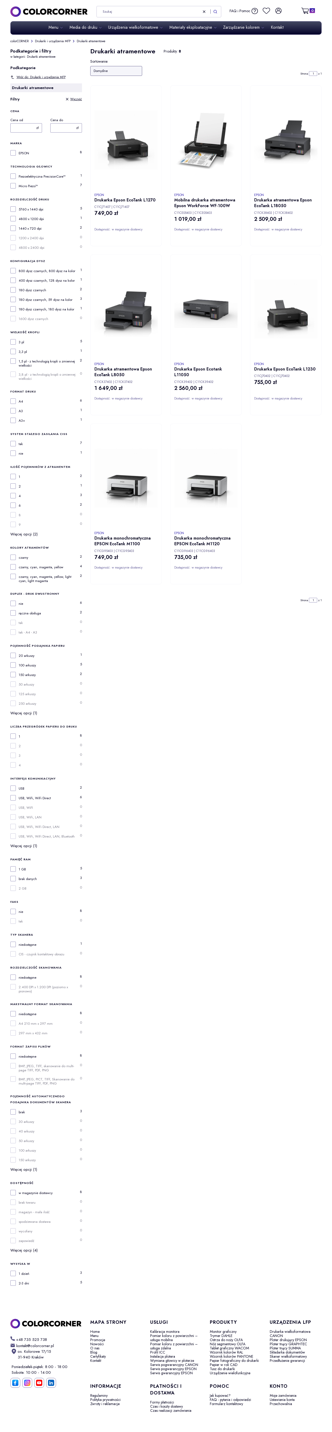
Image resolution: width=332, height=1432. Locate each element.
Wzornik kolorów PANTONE (231, 1356)
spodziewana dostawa (35, 1222)
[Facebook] (15, 1383)
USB (21, 789)
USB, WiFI (26, 808)
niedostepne (27, 1057)
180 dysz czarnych (32, 290)
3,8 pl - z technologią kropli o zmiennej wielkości (47, 377)
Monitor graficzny (223, 1331)
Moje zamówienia (283, 1395)
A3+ (22, 421)
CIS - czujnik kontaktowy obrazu (41, 954)
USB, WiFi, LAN (30, 817)
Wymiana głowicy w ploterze (172, 1360)
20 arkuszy (26, 656)
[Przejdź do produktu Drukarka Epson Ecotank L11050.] (206, 309)
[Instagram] (27, 1383)
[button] (215, 11)
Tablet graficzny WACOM (229, 1348)
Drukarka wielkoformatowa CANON (290, 1333)
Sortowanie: (99, 61)
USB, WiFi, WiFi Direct (35, 798)
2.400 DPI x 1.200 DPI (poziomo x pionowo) (43, 989)
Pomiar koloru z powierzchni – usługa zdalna (174, 1346)
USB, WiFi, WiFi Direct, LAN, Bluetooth (47, 836)
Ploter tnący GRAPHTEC (288, 1344)
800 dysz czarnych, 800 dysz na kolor (47, 271)
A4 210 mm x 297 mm (36, 1024)
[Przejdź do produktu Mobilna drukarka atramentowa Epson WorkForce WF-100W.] (206, 140)
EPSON (24, 153)
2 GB (22, 888)
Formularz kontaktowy (226, 1403)
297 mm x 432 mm (33, 1033)
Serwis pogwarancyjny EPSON (173, 1368)
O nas (94, 1348)
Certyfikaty (98, 1356)
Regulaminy (99, 1395)
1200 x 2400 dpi (31, 238)
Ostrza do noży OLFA (226, 1339)
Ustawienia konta (282, 1399)
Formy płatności (162, 1402)
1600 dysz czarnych (33, 319)
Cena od (16, 120)
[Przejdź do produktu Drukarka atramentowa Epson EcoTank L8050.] (126, 309)
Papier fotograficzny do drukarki (234, 1360)
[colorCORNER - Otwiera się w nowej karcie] (46, 1323)
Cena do (56, 120)
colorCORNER (19, 41)
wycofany (25, 1231)
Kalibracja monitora (164, 1331)
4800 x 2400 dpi (31, 248)
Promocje (97, 1339)
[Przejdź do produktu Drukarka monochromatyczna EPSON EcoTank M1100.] (126, 478)
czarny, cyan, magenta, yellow (41, 567)
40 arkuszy (26, 1131)
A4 (21, 401)
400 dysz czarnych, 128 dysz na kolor (47, 281)
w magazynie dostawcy (36, 1193)
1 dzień (24, 1274)
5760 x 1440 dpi (31, 209)
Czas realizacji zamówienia (170, 1410)
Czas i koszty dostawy (166, 1406)
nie (21, 454)
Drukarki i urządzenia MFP (53, 41)
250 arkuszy (27, 704)
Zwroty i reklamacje (105, 1403)
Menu (94, 1335)
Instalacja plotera (162, 1356)
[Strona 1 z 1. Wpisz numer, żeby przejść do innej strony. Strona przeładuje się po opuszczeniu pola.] (313, 73)
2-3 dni (24, 1283)
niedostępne (27, 945)
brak (22, 1112)
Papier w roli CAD (224, 1364)
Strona (304, 73)
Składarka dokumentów (287, 1352)
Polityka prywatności (105, 1399)
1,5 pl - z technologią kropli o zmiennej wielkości (47, 363)
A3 (21, 411)
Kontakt (95, 1360)
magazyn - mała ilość (34, 1212)
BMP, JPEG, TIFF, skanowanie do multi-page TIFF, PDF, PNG (46, 1068)
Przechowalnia (281, 1403)
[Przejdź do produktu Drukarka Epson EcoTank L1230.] (285, 309)
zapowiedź (26, 1241)
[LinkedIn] (51, 1383)
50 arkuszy (26, 684)
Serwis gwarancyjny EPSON (171, 1373)
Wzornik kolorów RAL (226, 1352)
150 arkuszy (27, 675)
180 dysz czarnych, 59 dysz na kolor (45, 300)
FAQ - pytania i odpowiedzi (230, 1399)
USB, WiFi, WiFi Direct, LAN (39, 827)
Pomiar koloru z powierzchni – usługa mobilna (174, 1337)
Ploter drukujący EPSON (288, 1339)
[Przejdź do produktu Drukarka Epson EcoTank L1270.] (126, 140)
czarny (23, 558)
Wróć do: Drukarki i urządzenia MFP (38, 77)
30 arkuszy (26, 1122)
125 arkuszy (27, 694)
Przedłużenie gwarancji (287, 1360)
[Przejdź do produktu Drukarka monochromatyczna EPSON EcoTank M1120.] (206, 478)
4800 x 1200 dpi (31, 219)
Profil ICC (157, 1352)
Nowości (97, 1344)
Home (95, 1331)
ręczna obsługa (30, 613)
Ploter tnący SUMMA (285, 1348)
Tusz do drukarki (222, 1368)
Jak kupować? (220, 1395)
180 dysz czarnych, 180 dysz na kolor (46, 309)
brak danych (28, 879)
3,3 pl (23, 352)
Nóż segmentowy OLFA (227, 1344)
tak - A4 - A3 (28, 632)
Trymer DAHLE (221, 1335)
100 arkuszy (27, 665)
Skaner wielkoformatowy (288, 1356)
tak (21, 444)
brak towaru (27, 1203)
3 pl (21, 342)
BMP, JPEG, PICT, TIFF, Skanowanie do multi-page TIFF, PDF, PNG (46, 1081)
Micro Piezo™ (28, 186)
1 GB (22, 869)
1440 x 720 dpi (30, 229)
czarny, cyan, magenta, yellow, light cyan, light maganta (45, 579)
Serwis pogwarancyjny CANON (174, 1364)
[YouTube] (39, 1383)
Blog (93, 1352)
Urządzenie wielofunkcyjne (230, 1373)
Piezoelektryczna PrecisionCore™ (42, 177)
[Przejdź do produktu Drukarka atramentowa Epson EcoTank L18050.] (285, 140)
